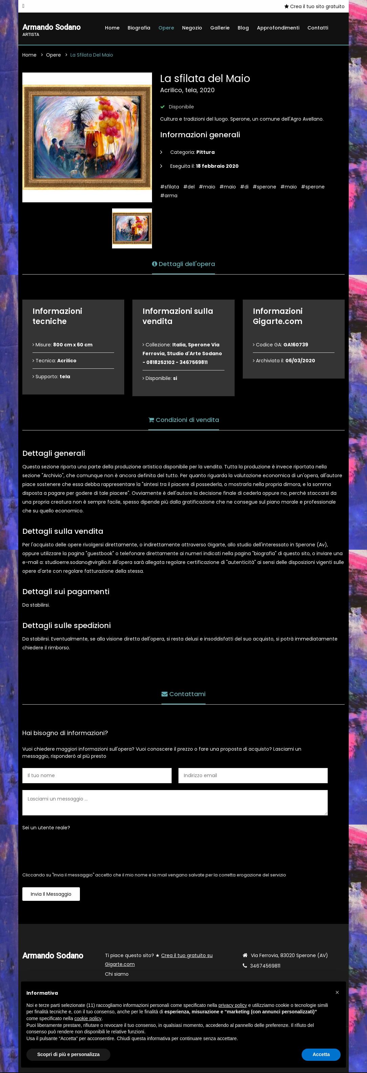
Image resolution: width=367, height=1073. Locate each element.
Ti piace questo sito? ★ (159, 960)
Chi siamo (117, 974)
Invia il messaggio (51, 894)
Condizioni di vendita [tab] (183, 419)
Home (112, 27)
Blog (243, 27)
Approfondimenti (278, 27)
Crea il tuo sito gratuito (314, 6)
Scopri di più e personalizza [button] (68, 1054)
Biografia (139, 27)
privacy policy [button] (232, 1005)
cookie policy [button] (88, 1018)
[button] (337, 992)
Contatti (317, 27)
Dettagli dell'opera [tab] (183, 263)
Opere (166, 27)
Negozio (192, 27)
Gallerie (220, 27)
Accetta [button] (321, 1054)
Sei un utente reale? (46, 828)
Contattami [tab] (183, 693)
